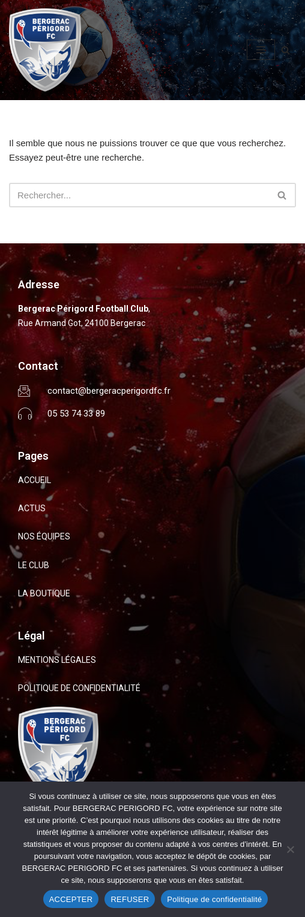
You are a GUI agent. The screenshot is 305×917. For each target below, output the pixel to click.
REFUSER (129, 899)
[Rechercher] (285, 50)
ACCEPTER (71, 899)
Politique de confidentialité (214, 899)
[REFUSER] (290, 849)
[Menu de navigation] (261, 50)
